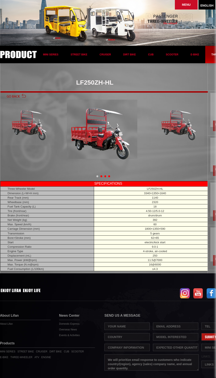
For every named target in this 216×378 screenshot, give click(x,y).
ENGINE (46, 357)
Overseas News (68, 329)
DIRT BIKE (129, 54)
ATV (36, 357)
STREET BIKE (79, 54)
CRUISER (105, 54)
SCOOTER (172, 54)
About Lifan (6, 323)
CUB (151, 54)
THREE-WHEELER (21, 357)
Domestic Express (69, 323)
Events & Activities (69, 335)
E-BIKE (194, 54)
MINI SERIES (50, 54)
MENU (186, 4)
